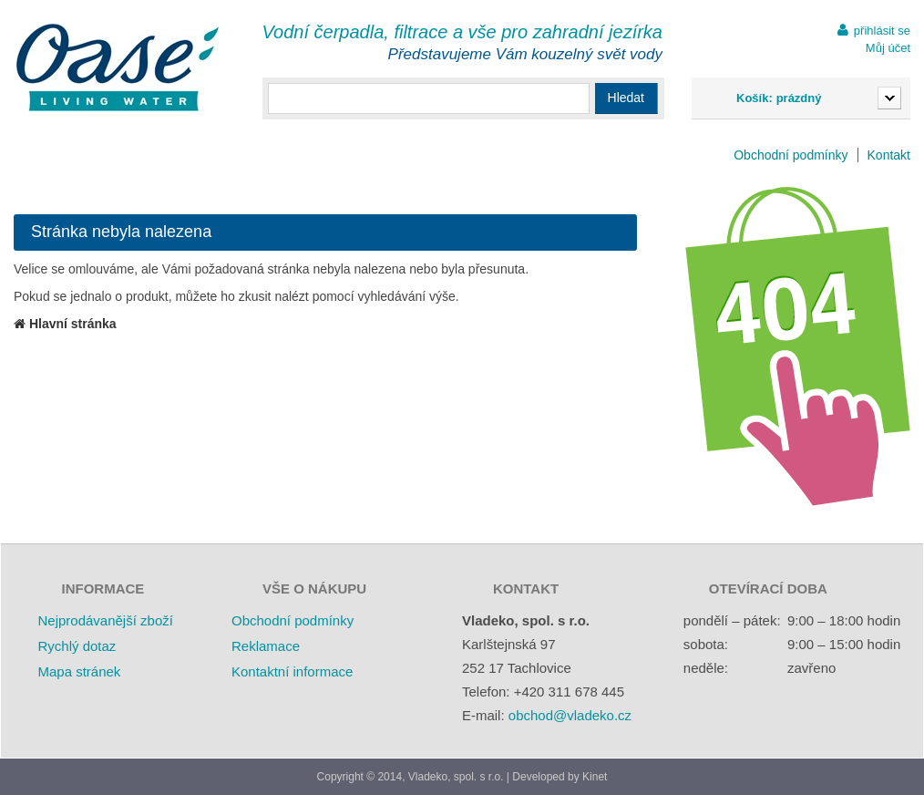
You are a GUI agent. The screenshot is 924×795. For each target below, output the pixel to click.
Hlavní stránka (65, 323)
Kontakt (889, 155)
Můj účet (888, 48)
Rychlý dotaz (76, 646)
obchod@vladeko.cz (569, 715)
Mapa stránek (78, 671)
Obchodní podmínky (790, 155)
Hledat (626, 97)
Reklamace (265, 646)
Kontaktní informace (292, 671)
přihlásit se (882, 30)
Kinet (594, 776)
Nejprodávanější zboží (104, 620)
